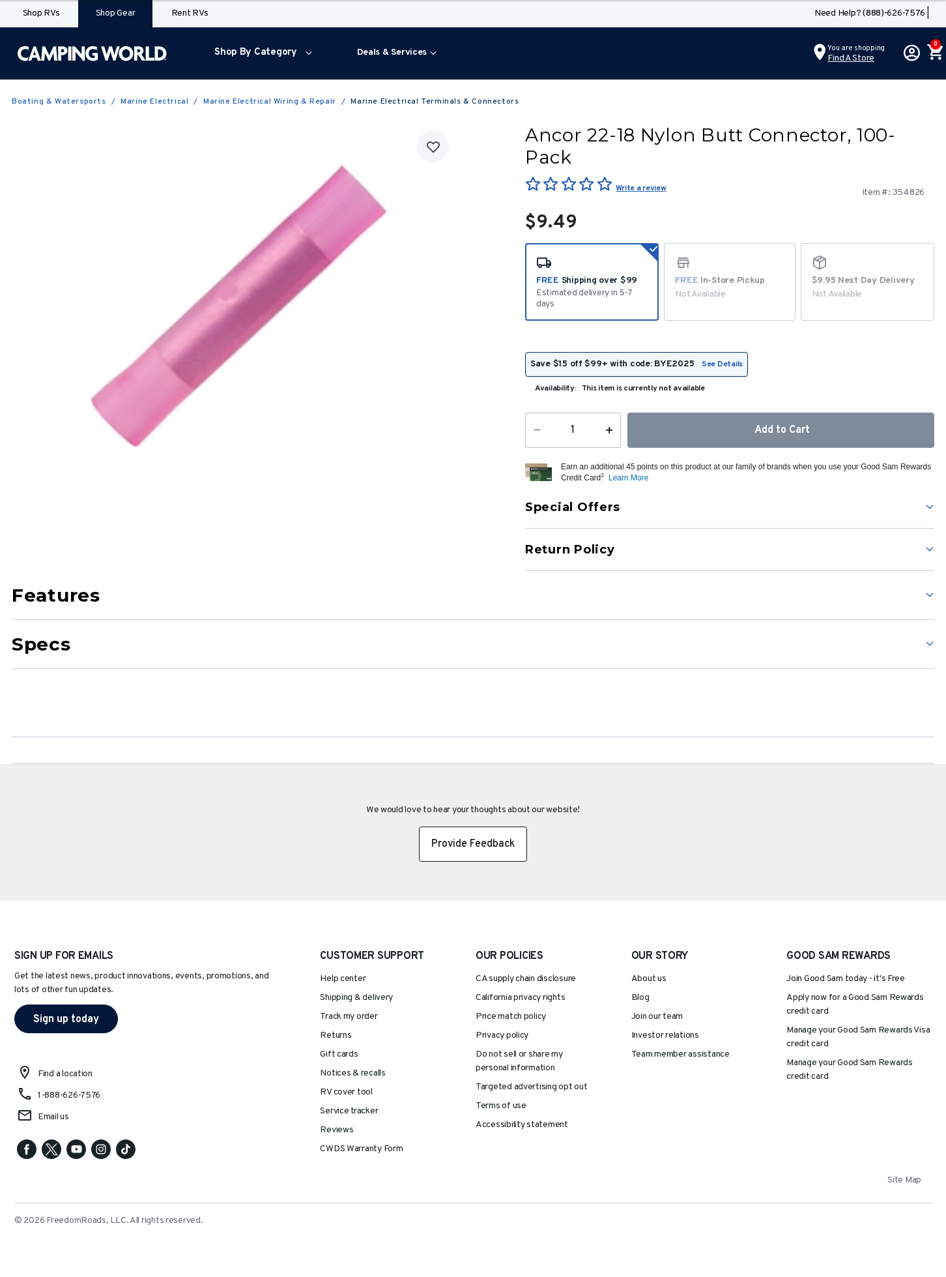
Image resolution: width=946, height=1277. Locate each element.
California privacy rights (520, 997)
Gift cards (339, 1054)
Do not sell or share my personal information (519, 1061)
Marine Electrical (154, 101)
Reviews (336, 1130)
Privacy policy (502, 1035)
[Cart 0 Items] (934, 53)
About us (648, 978)
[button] (260, 53)
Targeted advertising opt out (531, 1087)
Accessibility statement (522, 1124)
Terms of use (501, 1105)
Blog (640, 997)
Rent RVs (189, 13)
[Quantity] (573, 430)
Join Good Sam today (845, 978)
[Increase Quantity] (612, 430)
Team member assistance (680, 1054)
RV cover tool (346, 1092)
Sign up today (66, 1019)
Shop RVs (41, 13)
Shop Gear (116, 13)
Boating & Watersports (59, 101)
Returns (335, 1035)
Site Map (904, 1180)
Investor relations (665, 1035)
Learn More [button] (628, 477)
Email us (53, 1117)
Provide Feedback (473, 844)
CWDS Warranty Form (361, 1148)
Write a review (641, 188)
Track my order (348, 1016)
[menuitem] (260, 53)
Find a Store (850, 58)
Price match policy (511, 1016)
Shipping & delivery (356, 997)
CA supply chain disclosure (526, 978)
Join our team (657, 1016)
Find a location (65, 1073)
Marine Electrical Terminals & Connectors (435, 101)
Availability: (556, 388)
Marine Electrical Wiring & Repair (269, 101)
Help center (343, 978)
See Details (722, 364)
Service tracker (349, 1111)
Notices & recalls (352, 1073)
